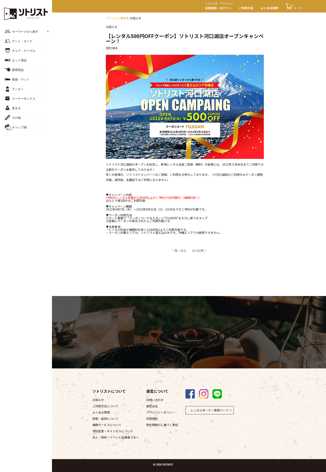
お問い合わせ (155, 400)
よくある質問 (269, 8)
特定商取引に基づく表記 (162, 425)
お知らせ (98, 400)
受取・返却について (105, 418)
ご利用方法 (246, 8)
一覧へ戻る (179, 250)
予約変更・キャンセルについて (112, 431)
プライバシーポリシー (160, 412)
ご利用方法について (105, 406)
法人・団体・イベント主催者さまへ (115, 437)
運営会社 (152, 406)
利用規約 (152, 418)
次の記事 (198, 250)
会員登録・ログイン (220, 6)
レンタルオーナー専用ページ (209, 410)
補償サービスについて (106, 425)
